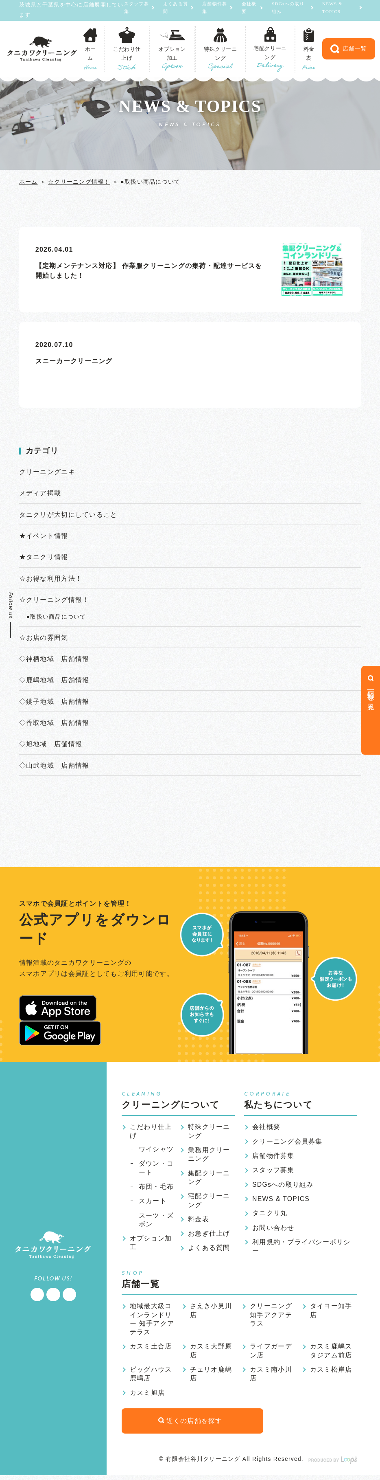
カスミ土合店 (151, 1349)
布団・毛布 (156, 1189)
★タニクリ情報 (43, 557)
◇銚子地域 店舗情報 (54, 702)
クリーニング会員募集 (287, 1143)
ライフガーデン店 (271, 1354)
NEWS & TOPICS (333, 10)
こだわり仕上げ (151, 1133)
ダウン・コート (156, 1170)
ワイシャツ (156, 1151)
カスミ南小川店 (271, 1378)
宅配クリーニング (209, 1203)
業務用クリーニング (209, 1156)
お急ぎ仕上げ (209, 1236)
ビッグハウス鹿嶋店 (151, 1378)
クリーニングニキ (47, 471)
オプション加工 (151, 1246)
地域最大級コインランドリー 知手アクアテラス (152, 1322)
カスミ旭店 (147, 1396)
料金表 (198, 1222)
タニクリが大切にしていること (68, 514)
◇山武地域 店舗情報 (54, 767)
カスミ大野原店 (211, 1354)
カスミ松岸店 (331, 1373)
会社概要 (246, 10)
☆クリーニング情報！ (79, 181)
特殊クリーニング (209, 1133)
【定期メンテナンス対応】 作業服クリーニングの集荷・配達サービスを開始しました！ (149, 270)
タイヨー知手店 (331, 1314)
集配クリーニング (209, 1180)
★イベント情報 (43, 536)
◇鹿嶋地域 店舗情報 (54, 681)
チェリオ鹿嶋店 (211, 1378)
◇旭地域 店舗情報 (51, 745)
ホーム (28, 181)
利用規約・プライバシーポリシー (301, 1249)
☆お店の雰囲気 (43, 638)
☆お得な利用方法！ (51, 578)
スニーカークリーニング (74, 361)
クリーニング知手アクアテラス (271, 1318)
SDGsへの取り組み (288, 10)
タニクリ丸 (269, 1215)
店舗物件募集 (209, 10)
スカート (153, 1203)
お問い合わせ (273, 1230)
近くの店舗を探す (185, 1425)
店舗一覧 (348, 49)
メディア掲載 (40, 493)
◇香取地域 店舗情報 (54, 723)
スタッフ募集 (127, 10)
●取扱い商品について (56, 617)
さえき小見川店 (211, 1314)
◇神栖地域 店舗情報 (54, 660)
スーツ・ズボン (156, 1222)
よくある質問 (168, 10)
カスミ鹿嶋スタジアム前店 (331, 1354)
